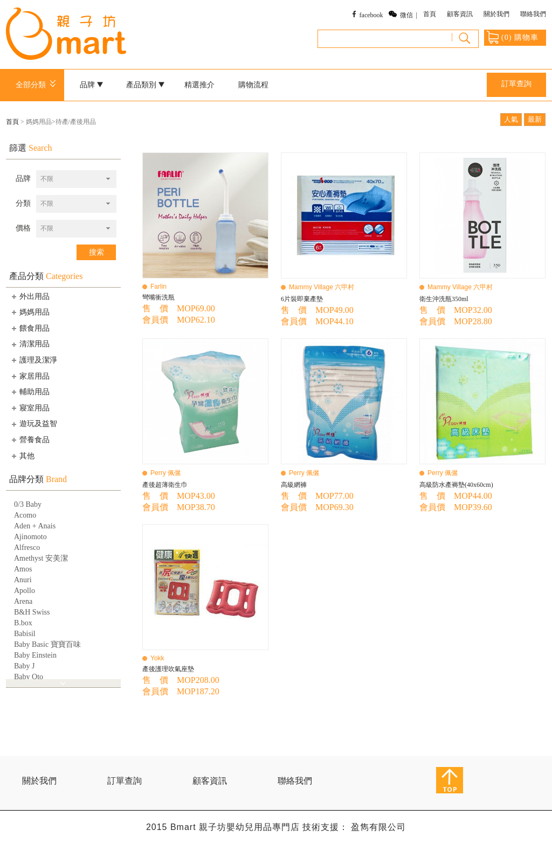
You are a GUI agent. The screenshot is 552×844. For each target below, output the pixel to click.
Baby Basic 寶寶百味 (47, 644)
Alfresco (27, 547)
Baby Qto (28, 677)
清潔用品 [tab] (30, 344)
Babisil (25, 634)
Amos (23, 569)
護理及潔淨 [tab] (33, 359)
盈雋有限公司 (378, 827)
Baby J (24, 666)
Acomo (25, 515)
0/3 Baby (28, 504)
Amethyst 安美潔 (41, 558)
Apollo (24, 591)
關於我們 (496, 14)
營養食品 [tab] (30, 439)
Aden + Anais (35, 526)
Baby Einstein (35, 655)
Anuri (23, 580)
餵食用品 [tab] (30, 328)
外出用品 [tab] (30, 296)
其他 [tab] (22, 455)
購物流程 (253, 85)
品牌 (92, 85)
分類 (23, 203)
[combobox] (76, 179)
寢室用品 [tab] (30, 407)
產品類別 (145, 85)
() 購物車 (513, 37)
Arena (23, 601)
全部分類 (37, 85)
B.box (23, 623)
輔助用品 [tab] (30, 391)
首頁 (429, 14)
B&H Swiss (32, 612)
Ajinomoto (30, 537)
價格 (23, 228)
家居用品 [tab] (30, 376)
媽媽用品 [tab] (30, 312)
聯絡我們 (533, 14)
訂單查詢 (516, 84)
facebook (371, 15)
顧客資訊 (460, 14)
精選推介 (199, 85)
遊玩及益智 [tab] (33, 424)
